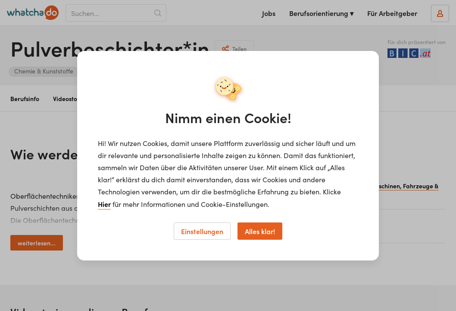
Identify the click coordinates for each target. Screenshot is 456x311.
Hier (104, 204)
